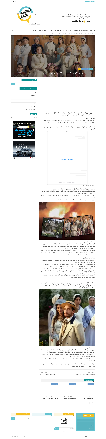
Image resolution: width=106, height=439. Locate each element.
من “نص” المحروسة (30, 109)
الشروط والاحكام (88, 425)
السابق (91, 402)
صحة (69, 30)
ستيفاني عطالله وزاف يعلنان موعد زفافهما (85, 374)
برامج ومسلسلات (85, 68)
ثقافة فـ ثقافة (42, 30)
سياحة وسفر (76, 30)
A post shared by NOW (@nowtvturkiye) (67, 182)
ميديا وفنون (85, 30)
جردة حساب (31, 98)
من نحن (33, 30)
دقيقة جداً (32, 103)
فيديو (91, 68)
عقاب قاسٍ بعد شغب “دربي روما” (47, 374)
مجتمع (59, 30)
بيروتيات (32, 95)
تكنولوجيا (53, 30)
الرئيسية (92, 30)
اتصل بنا (90, 428)
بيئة (48, 30)
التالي (88, 402)
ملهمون (32, 106)
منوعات (64, 30)
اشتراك (56, 428)
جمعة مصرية (31, 100)
